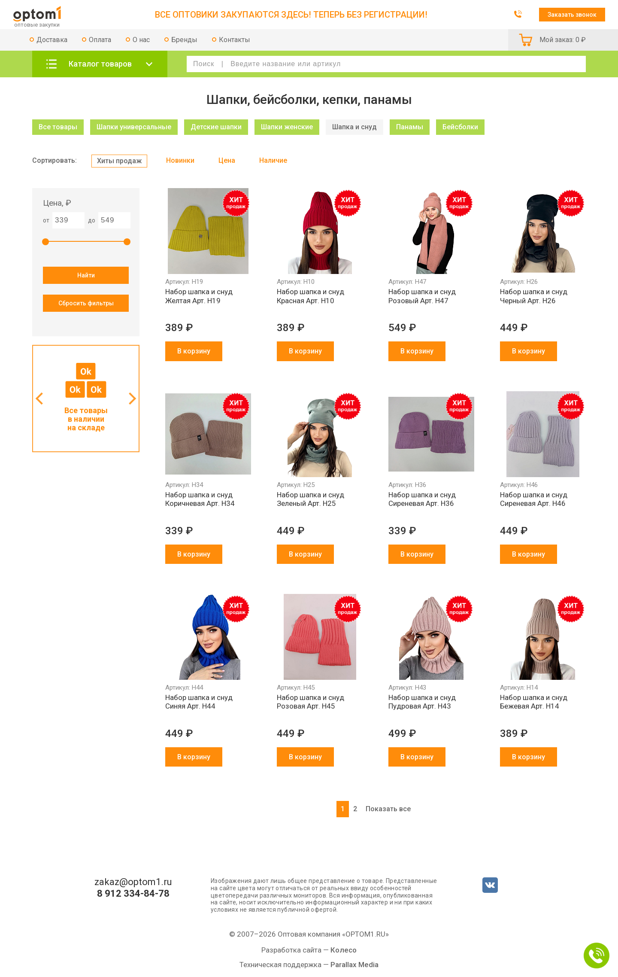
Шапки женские (287, 127)
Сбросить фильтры (86, 303)
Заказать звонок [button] (572, 14)
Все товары (58, 127)
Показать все (388, 809)
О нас (141, 40)
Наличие (273, 160)
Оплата (100, 40)
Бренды (184, 40)
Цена (226, 160)
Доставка (51, 40)
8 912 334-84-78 (133, 893)
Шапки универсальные (134, 127)
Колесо (343, 950)
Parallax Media (354, 964)
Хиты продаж (119, 161)
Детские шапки (216, 127)
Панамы (409, 127)
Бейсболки (460, 127)
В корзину (193, 351)
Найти (86, 275)
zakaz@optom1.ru (133, 882)
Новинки (180, 160)
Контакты (234, 40)
